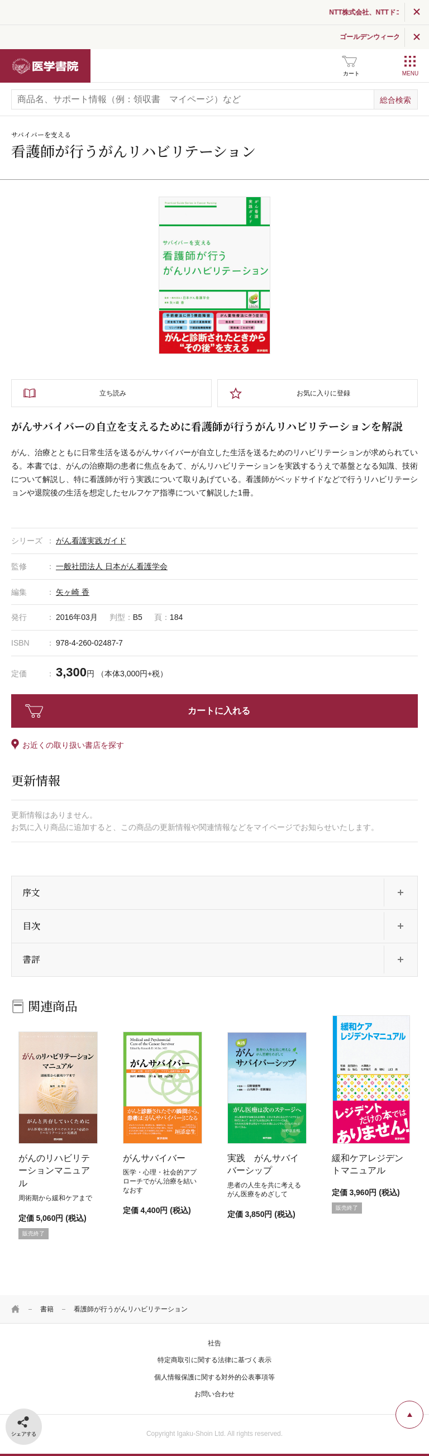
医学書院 (45, 66)
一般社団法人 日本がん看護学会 (112, 566)
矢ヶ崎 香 (72, 592)
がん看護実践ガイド (91, 540)
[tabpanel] (214, 275)
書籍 (47, 1309)
